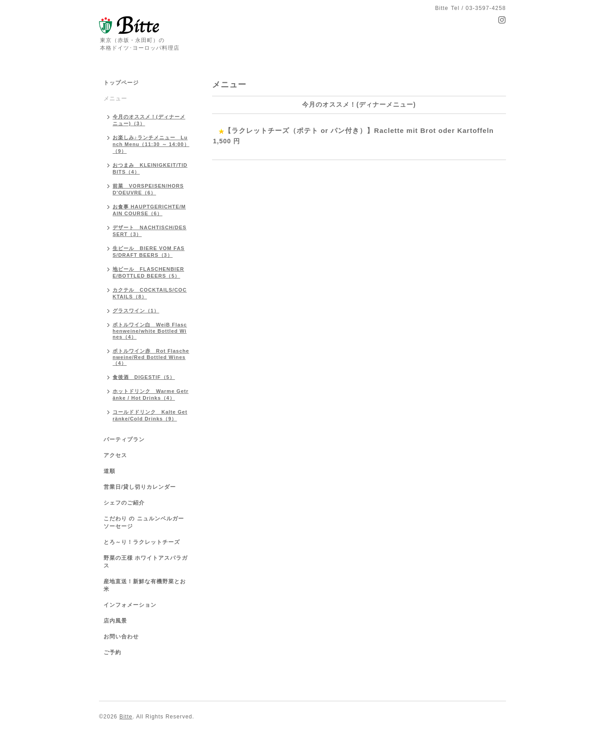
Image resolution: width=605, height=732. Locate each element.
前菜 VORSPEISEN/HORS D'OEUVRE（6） (148, 189)
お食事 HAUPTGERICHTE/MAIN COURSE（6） (149, 210)
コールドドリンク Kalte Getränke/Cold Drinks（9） (150, 415)
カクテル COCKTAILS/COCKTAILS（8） (150, 293)
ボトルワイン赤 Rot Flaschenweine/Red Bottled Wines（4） (151, 357)
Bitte (125, 716)
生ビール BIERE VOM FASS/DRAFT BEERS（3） (148, 252)
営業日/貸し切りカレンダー (140, 487)
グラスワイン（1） (136, 310)
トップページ (121, 83)
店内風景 (115, 621)
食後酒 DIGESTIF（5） (144, 377)
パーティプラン (124, 439)
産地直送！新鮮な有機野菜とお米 (145, 585)
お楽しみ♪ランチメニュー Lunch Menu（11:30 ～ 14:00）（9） (151, 144)
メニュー (115, 98)
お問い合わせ (121, 636)
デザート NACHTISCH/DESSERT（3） (149, 231)
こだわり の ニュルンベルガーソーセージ (144, 522)
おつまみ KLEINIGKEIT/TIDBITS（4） (150, 168)
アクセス (115, 455)
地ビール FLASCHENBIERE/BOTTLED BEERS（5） (148, 272)
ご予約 (112, 652)
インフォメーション (130, 605)
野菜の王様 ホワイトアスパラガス (146, 562)
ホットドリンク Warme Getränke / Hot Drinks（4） (151, 394)
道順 (109, 471)
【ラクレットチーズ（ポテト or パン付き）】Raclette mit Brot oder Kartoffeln (359, 130)
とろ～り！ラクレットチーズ (142, 542)
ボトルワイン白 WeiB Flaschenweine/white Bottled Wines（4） (150, 331)
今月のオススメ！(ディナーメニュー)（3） (149, 120)
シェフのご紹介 (124, 503)
